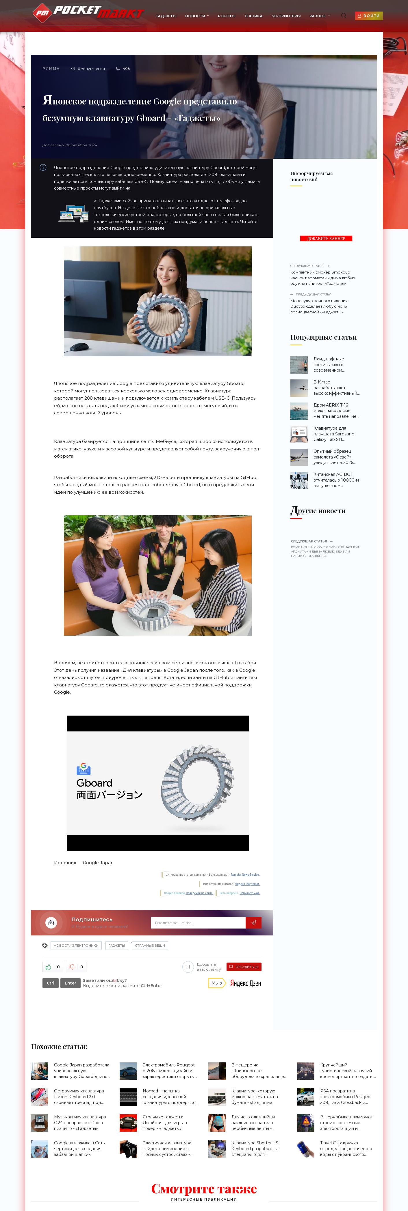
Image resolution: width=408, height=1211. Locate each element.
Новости (195, 16)
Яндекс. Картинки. (247, 884)
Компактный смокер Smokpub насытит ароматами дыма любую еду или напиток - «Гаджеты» (325, 275)
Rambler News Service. (245, 875)
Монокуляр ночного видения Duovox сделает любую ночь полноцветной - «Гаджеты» (325, 303)
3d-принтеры (286, 16)
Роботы (226, 16)
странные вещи (150, 946)
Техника (253, 16)
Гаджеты (166, 16)
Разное (317, 16)
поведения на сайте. (199, 893)
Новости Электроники (76, 946)
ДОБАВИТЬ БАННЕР (326, 239)
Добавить (201, 967)
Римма (51, 68)
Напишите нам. (249, 893)
